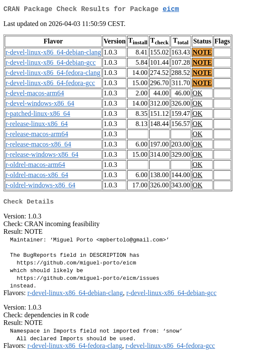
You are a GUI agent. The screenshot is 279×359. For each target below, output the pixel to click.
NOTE (202, 53)
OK (197, 94)
